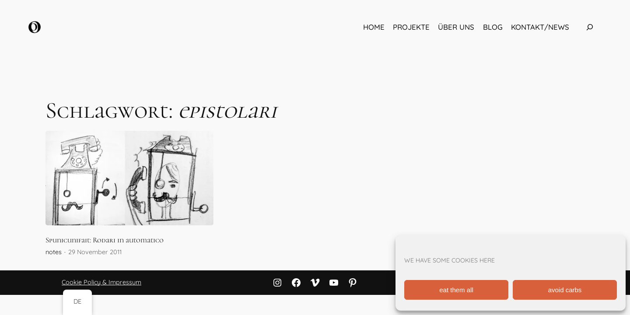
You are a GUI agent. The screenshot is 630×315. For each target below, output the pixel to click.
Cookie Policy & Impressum (101, 282)
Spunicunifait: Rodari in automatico (105, 240)
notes (54, 252)
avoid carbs (565, 290)
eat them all (456, 290)
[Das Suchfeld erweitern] (590, 27)
